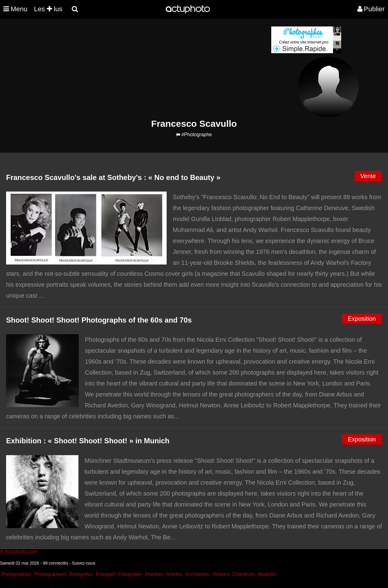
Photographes (16, 574)
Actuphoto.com (21, 551)
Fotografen (130, 574)
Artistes (174, 574)
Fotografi (105, 574)
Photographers (50, 574)
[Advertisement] (157, 68)
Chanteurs (243, 574)
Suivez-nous (83, 563)
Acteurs (221, 574)
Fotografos (81, 574)
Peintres (154, 574)
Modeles (267, 574)
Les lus (48, 9)
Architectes (197, 574)
